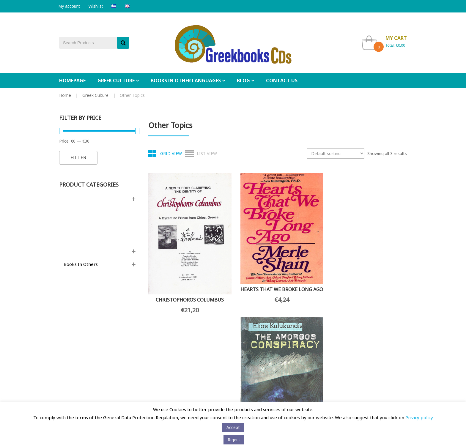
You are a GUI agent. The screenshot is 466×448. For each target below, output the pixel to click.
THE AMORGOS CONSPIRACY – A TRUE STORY (311, 269)
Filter (78, 157)
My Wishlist (248, 367)
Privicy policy (419, 417)
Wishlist (97, 6)
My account (70, 6)
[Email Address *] (179, 365)
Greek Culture (95, 95)
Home (65, 95)
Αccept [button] (233, 427)
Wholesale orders (110, 323)
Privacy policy (72, 358)
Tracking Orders (252, 376)
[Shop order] (335, 153)
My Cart (245, 358)
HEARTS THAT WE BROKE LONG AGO (244, 258)
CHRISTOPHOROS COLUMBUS (177, 265)
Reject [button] (234, 439)
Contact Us (68, 324)
